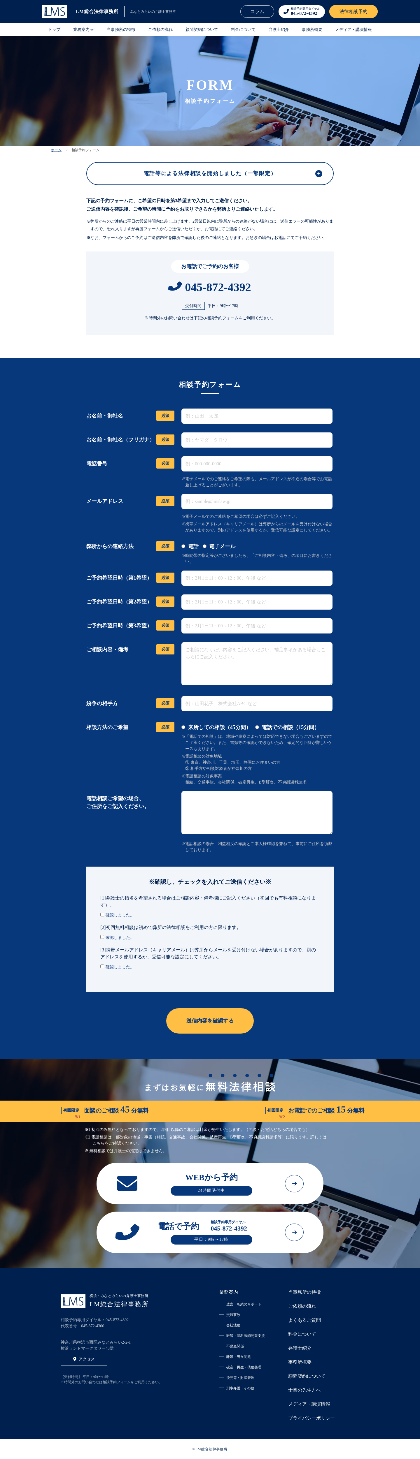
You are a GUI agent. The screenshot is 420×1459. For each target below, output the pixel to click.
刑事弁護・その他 (240, 1388)
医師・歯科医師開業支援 (245, 1336)
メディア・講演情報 (353, 29)
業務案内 (228, 1292)
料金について (243, 29)
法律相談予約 (354, 11)
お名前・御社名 (130, 416)
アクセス (84, 1359)
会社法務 (233, 1325)
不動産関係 (235, 1346)
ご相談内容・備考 (130, 650)
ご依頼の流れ (160, 29)
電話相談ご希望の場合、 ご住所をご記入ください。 (117, 802)
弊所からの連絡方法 (130, 546)
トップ (54, 29)
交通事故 (233, 1315)
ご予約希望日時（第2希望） (130, 602)
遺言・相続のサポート (243, 1304)
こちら (98, 1143)
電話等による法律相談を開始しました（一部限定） (210, 173)
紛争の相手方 (130, 703)
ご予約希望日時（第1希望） (130, 578)
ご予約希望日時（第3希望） (130, 626)
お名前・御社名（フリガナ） (130, 440)
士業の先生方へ (304, 1390)
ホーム (56, 150)
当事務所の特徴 (121, 29)
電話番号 (130, 464)
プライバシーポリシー (311, 1418)
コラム (257, 11)
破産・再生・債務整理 (243, 1367)
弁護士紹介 (279, 29)
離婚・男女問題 (238, 1357)
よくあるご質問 (304, 1320)
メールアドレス (130, 501)
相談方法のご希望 (130, 727)
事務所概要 (312, 29)
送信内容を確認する (210, 1021)
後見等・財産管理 (240, 1378)
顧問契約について (202, 29)
